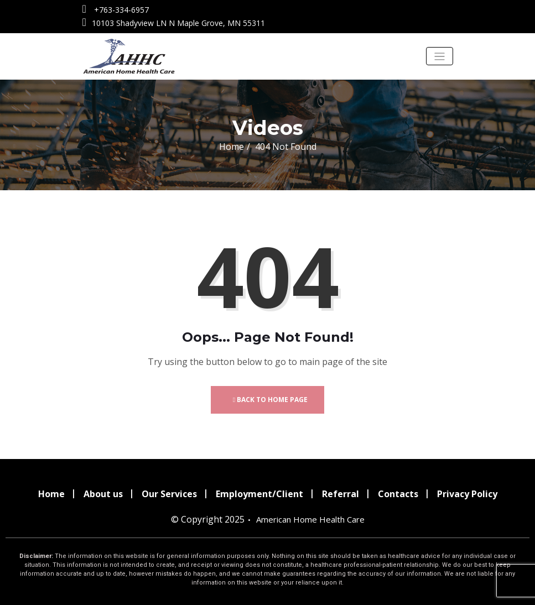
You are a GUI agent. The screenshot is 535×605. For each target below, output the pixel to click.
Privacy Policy (467, 494)
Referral (340, 494)
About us (103, 494)
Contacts (398, 494)
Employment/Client (259, 494)
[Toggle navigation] (439, 56)
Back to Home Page (270, 399)
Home (231, 146)
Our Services (169, 494)
